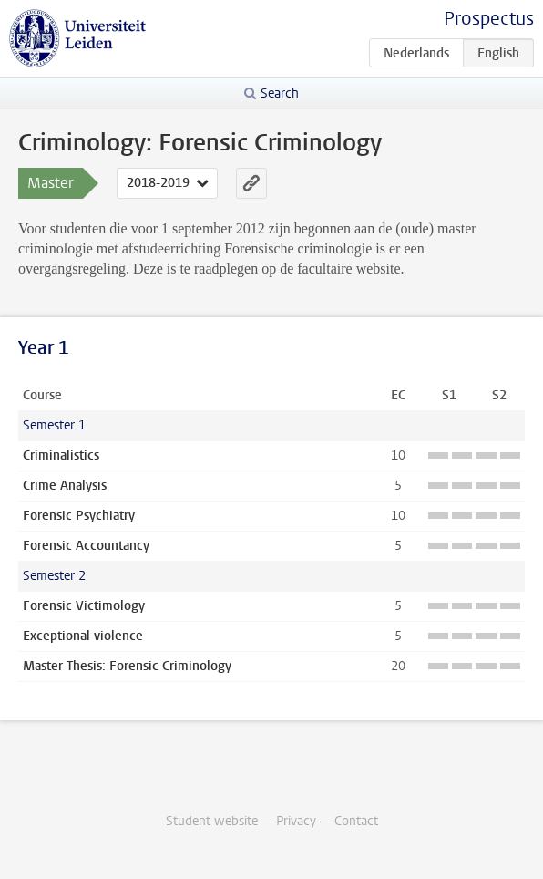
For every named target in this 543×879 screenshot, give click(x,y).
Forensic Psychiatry (79, 515)
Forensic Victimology (84, 606)
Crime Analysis (65, 485)
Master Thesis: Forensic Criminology (127, 666)
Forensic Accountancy (86, 545)
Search (280, 93)
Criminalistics (61, 455)
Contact (356, 821)
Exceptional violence (83, 636)
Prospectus (489, 18)
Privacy (296, 821)
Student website (212, 821)
